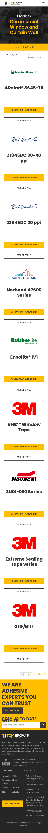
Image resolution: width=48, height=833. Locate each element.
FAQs (14, 776)
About (14, 780)
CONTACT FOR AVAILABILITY (24, 110)
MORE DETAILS (24, 120)
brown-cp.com (21, 765)
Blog (4, 791)
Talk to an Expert (12, 710)
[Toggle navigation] (43, 3)
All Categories (12, 54)
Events (5, 787)
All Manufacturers (34, 56)
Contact (15, 787)
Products (6, 776)
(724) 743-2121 (36, 789)
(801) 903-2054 (36, 811)
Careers (15, 791)
